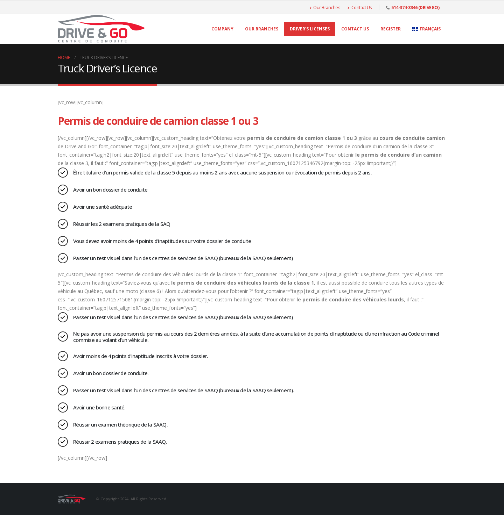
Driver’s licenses (310, 29)
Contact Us (359, 7)
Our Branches (325, 7)
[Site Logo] (101, 29)
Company (222, 29)
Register (390, 29)
